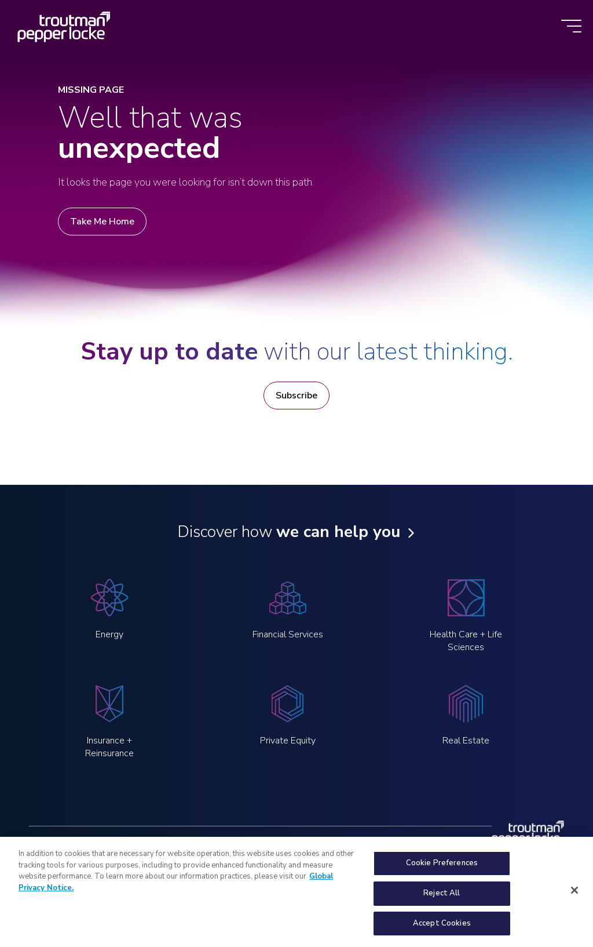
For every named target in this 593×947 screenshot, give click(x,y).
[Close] (574, 895)
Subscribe (296, 395)
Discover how (288, 532)
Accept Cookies (442, 928)
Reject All (441, 898)
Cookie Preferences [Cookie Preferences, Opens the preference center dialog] (442, 868)
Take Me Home (102, 221)
